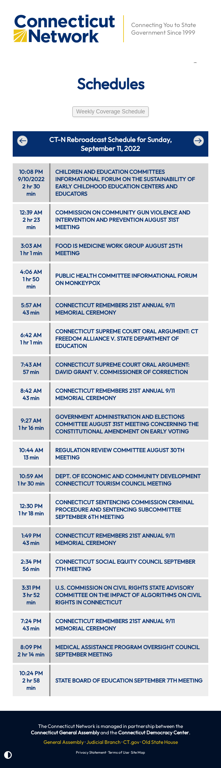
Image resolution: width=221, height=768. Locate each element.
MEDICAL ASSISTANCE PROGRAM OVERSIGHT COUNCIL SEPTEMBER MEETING (127, 650)
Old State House (160, 742)
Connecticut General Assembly (65, 732)
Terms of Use (118, 752)
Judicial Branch (103, 742)
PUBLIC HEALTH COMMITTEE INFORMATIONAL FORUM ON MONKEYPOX (126, 279)
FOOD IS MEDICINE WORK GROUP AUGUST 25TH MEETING (118, 249)
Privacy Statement (91, 752)
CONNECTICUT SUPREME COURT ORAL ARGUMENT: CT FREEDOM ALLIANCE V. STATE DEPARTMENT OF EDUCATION (126, 339)
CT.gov (131, 742)
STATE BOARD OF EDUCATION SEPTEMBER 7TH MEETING (129, 680)
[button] (10, 11)
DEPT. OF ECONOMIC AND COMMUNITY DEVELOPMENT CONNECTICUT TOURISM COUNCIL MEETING (128, 479)
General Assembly (64, 742)
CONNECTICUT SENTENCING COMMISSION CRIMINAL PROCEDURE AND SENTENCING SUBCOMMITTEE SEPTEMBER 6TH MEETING (124, 509)
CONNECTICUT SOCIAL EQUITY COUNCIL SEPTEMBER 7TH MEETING (125, 565)
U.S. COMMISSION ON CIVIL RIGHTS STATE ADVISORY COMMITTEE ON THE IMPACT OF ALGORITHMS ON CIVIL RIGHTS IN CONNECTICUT (128, 595)
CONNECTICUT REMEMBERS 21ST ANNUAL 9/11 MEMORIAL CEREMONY (115, 309)
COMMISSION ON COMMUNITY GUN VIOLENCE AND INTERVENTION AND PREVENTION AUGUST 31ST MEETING (122, 220)
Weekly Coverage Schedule (110, 111)
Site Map (138, 752)
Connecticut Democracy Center (153, 732)
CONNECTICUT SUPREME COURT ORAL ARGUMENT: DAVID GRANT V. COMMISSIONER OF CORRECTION (122, 368)
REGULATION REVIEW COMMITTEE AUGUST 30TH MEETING (119, 453)
